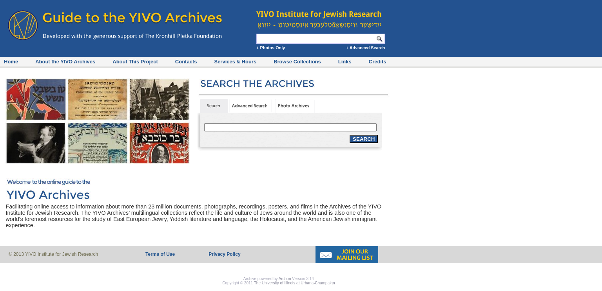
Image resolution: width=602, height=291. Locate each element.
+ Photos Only (270, 47)
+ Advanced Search (365, 47)
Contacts (186, 62)
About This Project (135, 62)
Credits (377, 62)
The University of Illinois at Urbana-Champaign (294, 283)
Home (11, 62)
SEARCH (364, 139)
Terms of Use (160, 254)
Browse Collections (297, 62)
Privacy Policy (224, 254)
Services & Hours (235, 62)
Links (345, 62)
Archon (285, 279)
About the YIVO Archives (65, 62)
